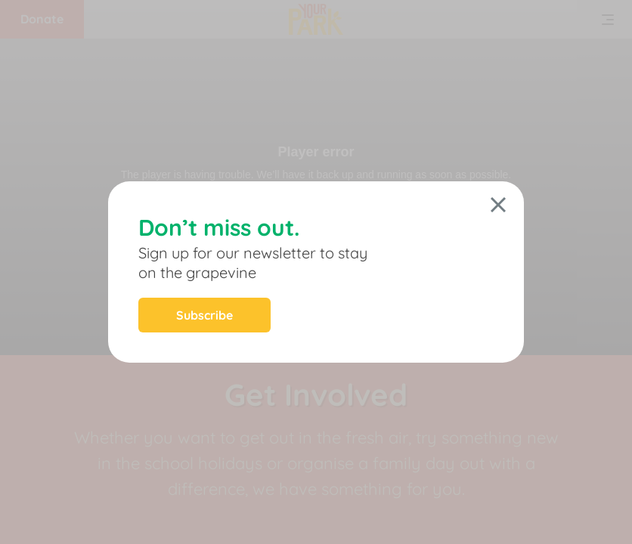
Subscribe (204, 315)
